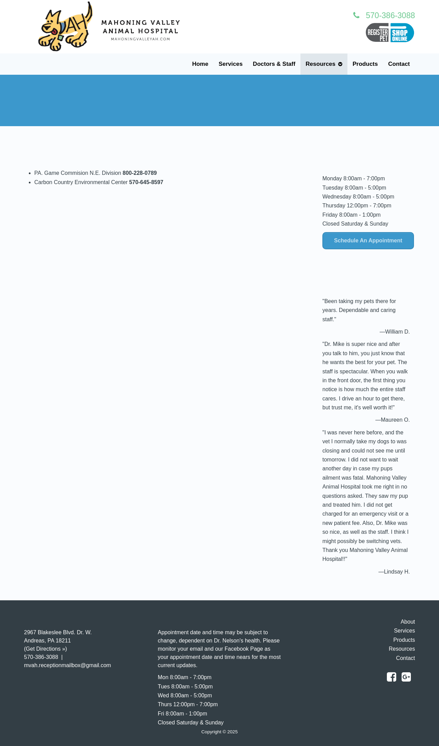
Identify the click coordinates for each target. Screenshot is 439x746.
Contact (399, 64)
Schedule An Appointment (368, 240)
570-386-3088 (384, 15)
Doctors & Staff (274, 64)
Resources (320, 64)
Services (230, 64)
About (408, 622)
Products (365, 64)
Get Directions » (45, 649)
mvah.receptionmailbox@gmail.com (67, 665)
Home (200, 64)
